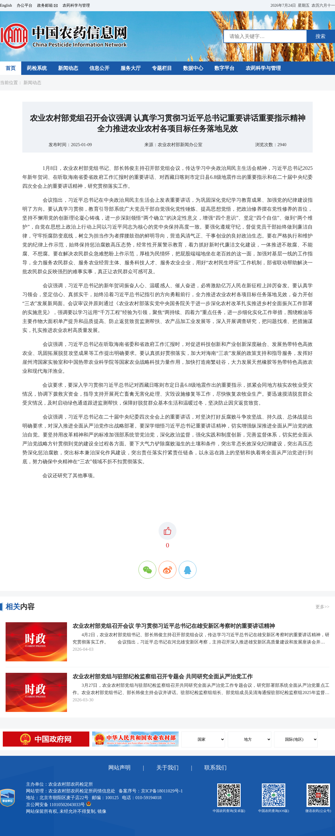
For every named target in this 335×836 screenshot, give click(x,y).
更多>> (322, 606)
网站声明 (119, 767)
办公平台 (24, 6)
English (6, 6)
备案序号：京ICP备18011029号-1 (151, 790)
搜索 (320, 36)
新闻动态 (32, 82)
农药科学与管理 (76, 6)
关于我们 (167, 767)
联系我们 (215, 767)
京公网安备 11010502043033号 (58, 804)
